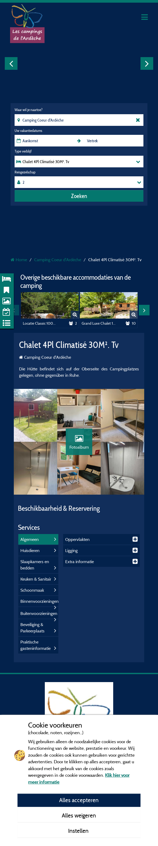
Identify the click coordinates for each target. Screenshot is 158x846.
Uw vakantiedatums (28, 130)
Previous (11, 63)
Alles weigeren (79, 815)
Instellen (79, 830)
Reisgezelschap (25, 172)
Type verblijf (23, 151)
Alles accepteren (79, 800)
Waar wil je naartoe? (28, 109)
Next (147, 63)
